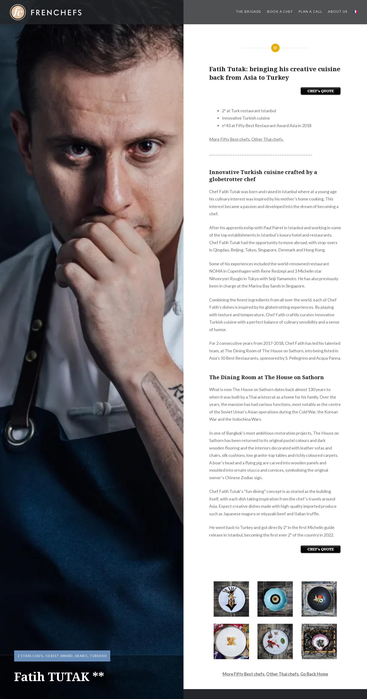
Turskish (98, 656)
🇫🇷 (355, 11)
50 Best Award (59, 656)
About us (337, 11)
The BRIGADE (248, 11)
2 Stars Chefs (30, 656)
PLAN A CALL (310, 11)
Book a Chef (280, 11)
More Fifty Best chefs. (230, 139)
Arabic (81, 656)
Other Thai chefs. (267, 139)
